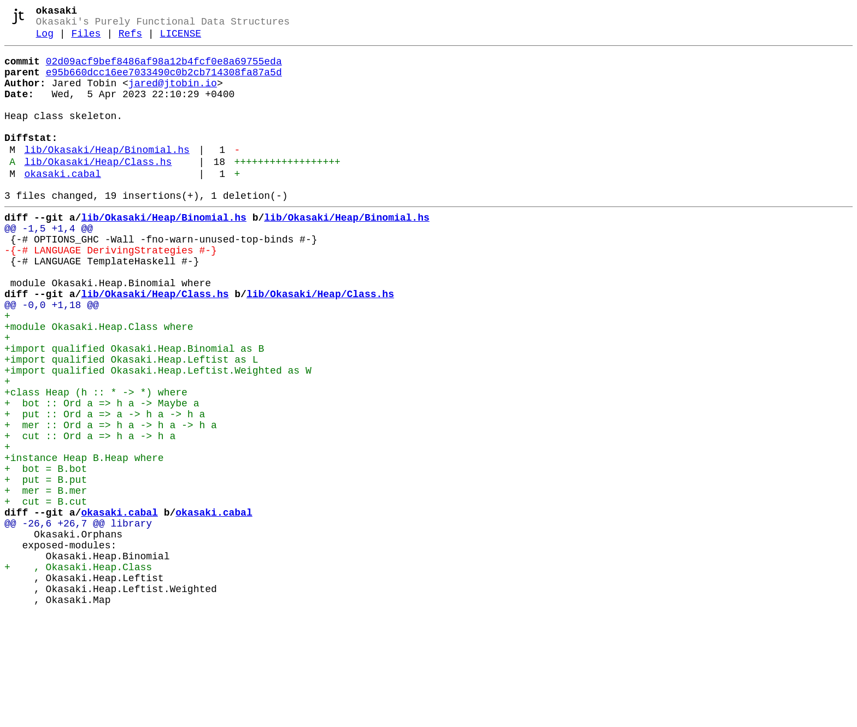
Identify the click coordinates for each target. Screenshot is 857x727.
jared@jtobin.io (172, 95)
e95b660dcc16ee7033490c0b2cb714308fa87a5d (164, 82)
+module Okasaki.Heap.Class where (98, 382)
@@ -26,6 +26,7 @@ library (78, 618)
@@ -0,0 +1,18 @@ (51, 356)
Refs (130, 39)
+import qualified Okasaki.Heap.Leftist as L (131, 422)
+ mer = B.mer (45, 579)
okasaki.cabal (62, 203)
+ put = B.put (45, 566)
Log (45, 39)
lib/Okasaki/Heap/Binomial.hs (106, 175)
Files (86, 39)
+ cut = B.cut (45, 592)
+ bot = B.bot (45, 553)
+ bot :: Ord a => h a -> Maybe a (101, 474)
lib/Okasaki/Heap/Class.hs (98, 189)
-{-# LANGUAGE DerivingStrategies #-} (110, 291)
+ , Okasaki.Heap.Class (78, 671)
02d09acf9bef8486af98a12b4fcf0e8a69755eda (164, 69)
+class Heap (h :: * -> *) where (95, 461)
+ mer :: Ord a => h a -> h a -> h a (110, 500)
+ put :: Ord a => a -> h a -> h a (104, 487)
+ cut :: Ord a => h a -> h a (89, 514)
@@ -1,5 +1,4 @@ (48, 264)
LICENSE (180, 39)
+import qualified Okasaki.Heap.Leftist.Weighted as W (158, 435)
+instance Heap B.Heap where (84, 540)
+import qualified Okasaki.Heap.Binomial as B (134, 409)
